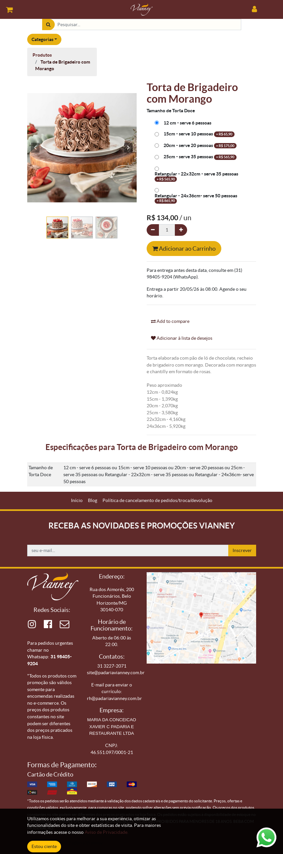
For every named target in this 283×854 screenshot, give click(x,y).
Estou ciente (44, 846)
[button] (35, 147)
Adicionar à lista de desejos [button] (181, 338)
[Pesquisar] (48, 24)
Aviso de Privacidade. (106, 832)
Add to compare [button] (170, 321)
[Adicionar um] (181, 230)
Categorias (42, 39)
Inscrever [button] (242, 550)
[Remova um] (153, 230)
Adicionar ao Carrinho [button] (184, 248)
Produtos (42, 55)
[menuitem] (76, 500)
